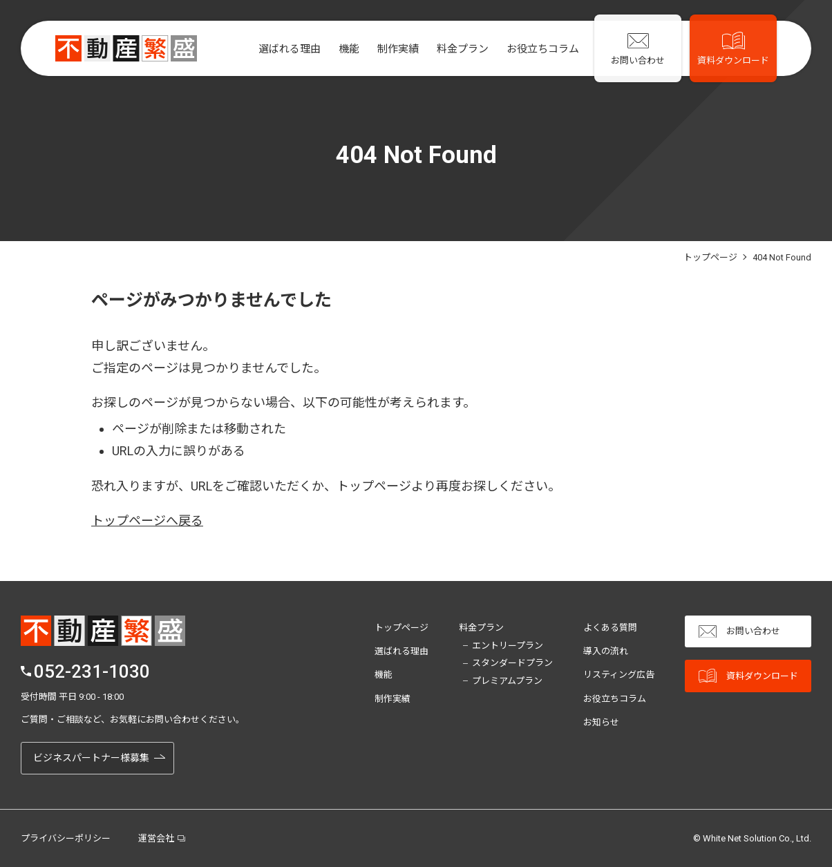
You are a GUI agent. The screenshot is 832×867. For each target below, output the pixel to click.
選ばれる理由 (284, 49)
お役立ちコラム (537, 49)
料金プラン (457, 49)
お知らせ (601, 722)
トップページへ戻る (147, 520)
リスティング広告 (618, 674)
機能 (343, 49)
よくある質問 (610, 627)
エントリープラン (507, 645)
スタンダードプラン (512, 663)
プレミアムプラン (507, 681)
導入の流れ (605, 651)
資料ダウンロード (748, 676)
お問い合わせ (739, 631)
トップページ (401, 627)
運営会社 (156, 838)
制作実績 (392, 49)
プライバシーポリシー (66, 838)
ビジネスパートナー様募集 (91, 757)
